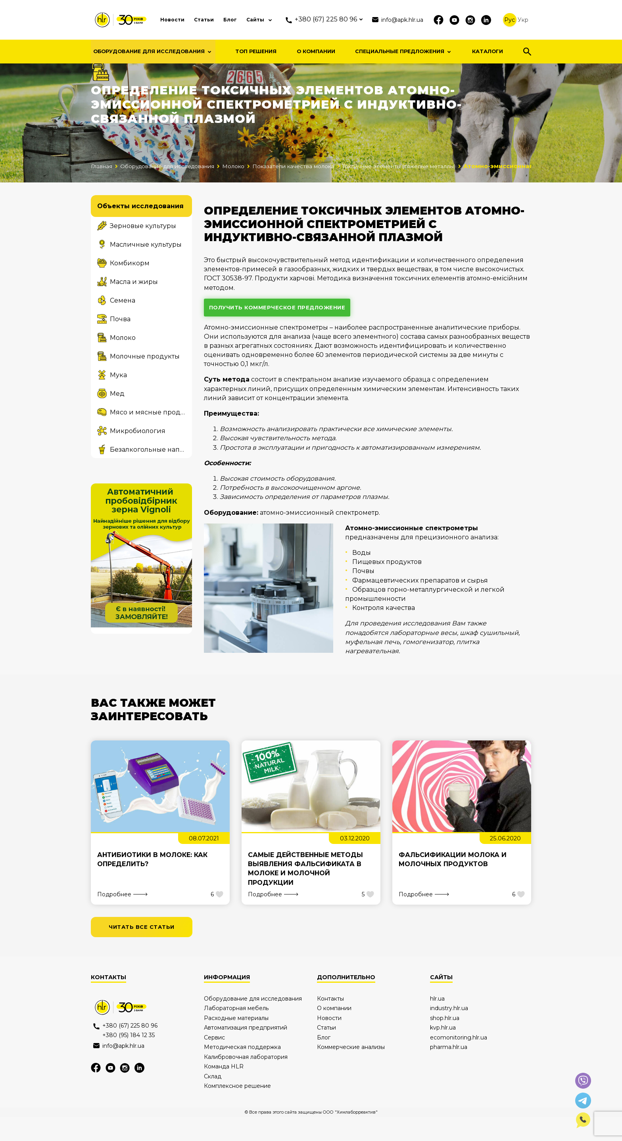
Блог (233, 19)
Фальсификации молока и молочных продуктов (453, 881)
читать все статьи (144, 949)
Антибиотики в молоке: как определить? (152, 881)
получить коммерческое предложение (282, 328)
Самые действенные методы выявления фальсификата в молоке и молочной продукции (305, 890)
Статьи (204, 19)
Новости (170, 19)
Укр (531, 19)
